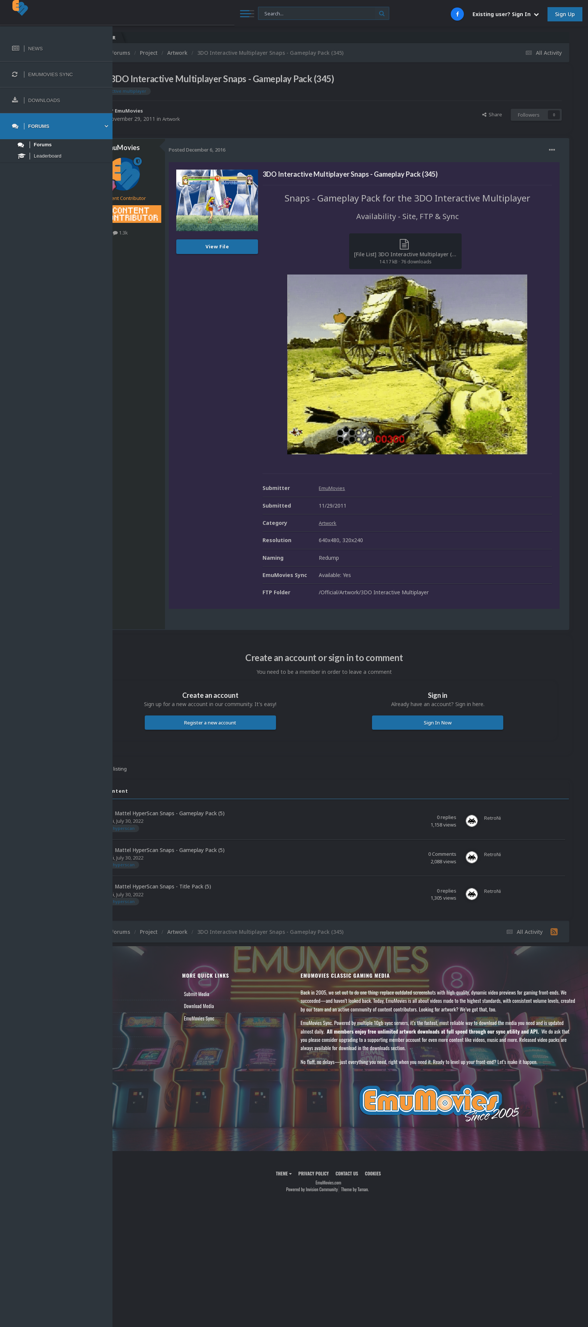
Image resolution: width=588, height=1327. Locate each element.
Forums (132, 1006)
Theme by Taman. (377, 1189)
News (130, 994)
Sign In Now (448, 722)
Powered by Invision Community (334, 1189)
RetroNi (149, 821)
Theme (306, 1173)
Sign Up (565, 14)
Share (492, 114)
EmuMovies (174, 110)
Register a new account (244, 722)
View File (261, 246)
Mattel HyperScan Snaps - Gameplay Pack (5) (213, 813)
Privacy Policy (335, 1173)
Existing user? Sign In (505, 14)
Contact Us (136, 1042)
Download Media (233, 1006)
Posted (241, 149)
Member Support (141, 1030)
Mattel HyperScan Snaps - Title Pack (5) (207, 886)
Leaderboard (137, 1018)
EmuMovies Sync (233, 1018)
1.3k (164, 232)
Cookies (395, 1173)
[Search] (204, 13)
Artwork (216, 118)
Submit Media (231, 994)
